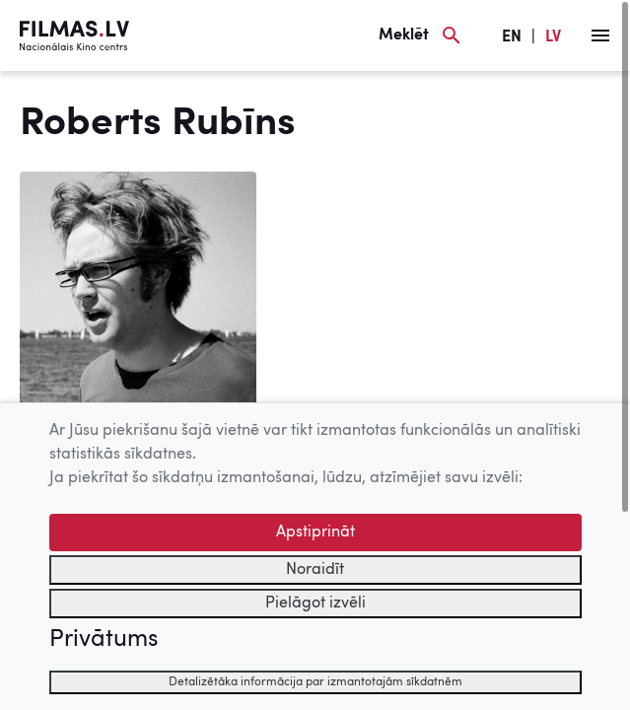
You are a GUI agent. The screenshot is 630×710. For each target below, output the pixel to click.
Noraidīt (315, 570)
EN (512, 37)
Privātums (103, 640)
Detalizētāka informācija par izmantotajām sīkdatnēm (315, 682)
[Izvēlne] (600, 35)
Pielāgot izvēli (315, 603)
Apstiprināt (315, 532)
